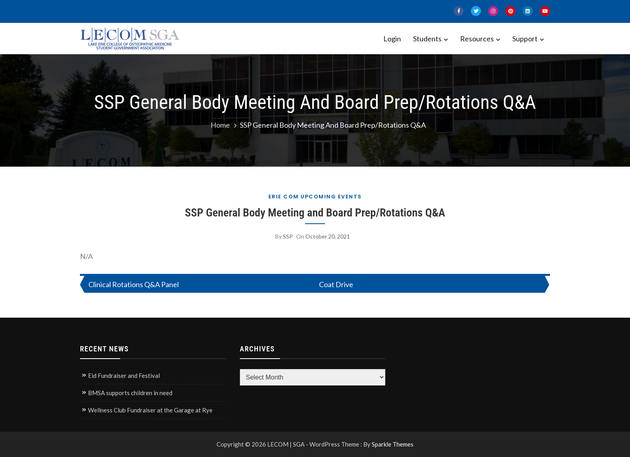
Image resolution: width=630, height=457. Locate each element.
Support (525, 38)
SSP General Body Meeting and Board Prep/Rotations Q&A (315, 212)
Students (427, 38)
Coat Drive (336, 284)
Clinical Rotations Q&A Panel (133, 284)
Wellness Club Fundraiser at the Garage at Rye (150, 410)
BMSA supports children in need (130, 392)
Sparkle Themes (392, 444)
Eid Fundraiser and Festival (124, 375)
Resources (477, 38)
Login (392, 38)
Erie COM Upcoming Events (315, 196)
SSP (288, 236)
